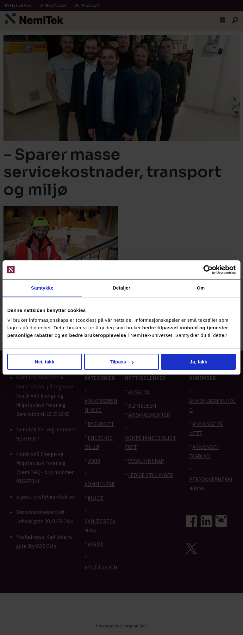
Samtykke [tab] (42, 288)
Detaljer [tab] (121, 288)
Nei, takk (44, 361)
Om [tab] (201, 288)
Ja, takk (198, 361)
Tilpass (122, 361)
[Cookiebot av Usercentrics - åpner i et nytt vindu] (208, 269)
